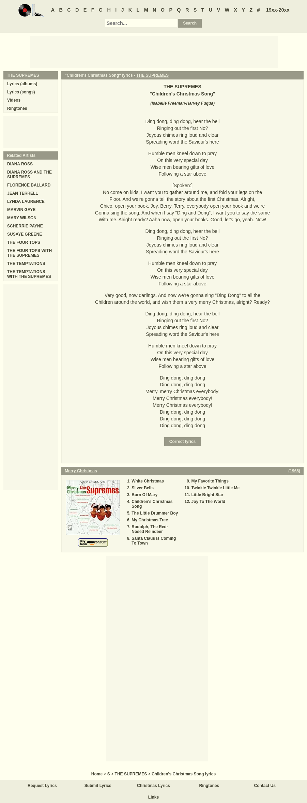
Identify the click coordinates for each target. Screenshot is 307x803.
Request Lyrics (42, 785)
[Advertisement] (154, 51)
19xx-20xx (278, 10)
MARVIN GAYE (21, 209)
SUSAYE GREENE (24, 234)
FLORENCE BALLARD (28, 185)
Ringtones (17, 108)
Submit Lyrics (98, 785)
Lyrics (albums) (22, 83)
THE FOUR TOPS (23, 242)
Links (153, 797)
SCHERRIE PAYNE (25, 226)
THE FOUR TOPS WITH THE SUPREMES (29, 253)
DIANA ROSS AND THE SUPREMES (29, 174)
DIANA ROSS (20, 164)
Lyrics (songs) (21, 92)
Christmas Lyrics (153, 785)
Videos (13, 100)
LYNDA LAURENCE (26, 201)
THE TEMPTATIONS (26, 263)
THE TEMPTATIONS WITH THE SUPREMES (29, 274)
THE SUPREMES (152, 75)
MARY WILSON (21, 217)
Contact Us (265, 785)
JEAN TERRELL (22, 193)
